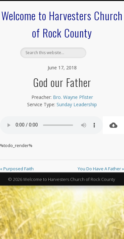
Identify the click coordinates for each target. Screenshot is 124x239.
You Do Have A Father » (101, 169)
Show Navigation (100, 59)
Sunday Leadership (77, 104)
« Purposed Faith (17, 169)
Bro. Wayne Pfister (73, 97)
